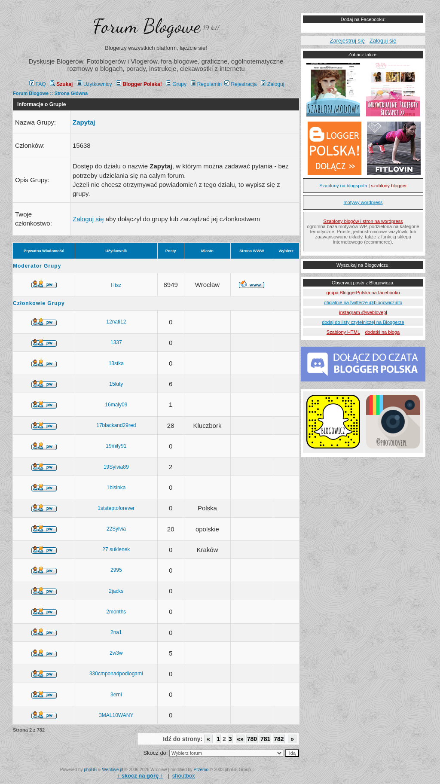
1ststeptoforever (116, 508)
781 (265, 738)
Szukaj (61, 84)
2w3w (116, 653)
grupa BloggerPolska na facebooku (363, 292)
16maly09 (116, 405)
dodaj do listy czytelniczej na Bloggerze (363, 322)
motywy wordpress (362, 202)
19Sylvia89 (116, 467)
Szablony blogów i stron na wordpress (363, 221)
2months (116, 612)
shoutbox (183, 775)
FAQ (37, 84)
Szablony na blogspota (343, 185)
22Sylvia (116, 529)
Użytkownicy (94, 84)
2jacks (116, 591)
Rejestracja (240, 84)
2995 (116, 570)
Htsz (116, 285)
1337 (116, 342)
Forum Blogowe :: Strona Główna (50, 93)
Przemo (201, 769)
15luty (116, 384)
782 (279, 738)
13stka (116, 363)
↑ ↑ (140, 775)
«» (240, 738)
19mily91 (116, 446)
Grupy (176, 84)
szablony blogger (389, 185)
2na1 (116, 632)
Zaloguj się (88, 219)
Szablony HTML (343, 332)
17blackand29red (116, 425)
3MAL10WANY (116, 715)
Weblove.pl (112, 769)
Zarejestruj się (347, 40)
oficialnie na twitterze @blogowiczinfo (363, 302)
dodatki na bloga (382, 332)
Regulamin (206, 84)
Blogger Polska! (139, 84)
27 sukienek (116, 549)
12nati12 (116, 322)
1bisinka (116, 488)
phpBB (90, 769)
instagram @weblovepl (363, 312)
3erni (116, 695)
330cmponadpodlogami (116, 674)
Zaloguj (272, 84)
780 (252, 738)
